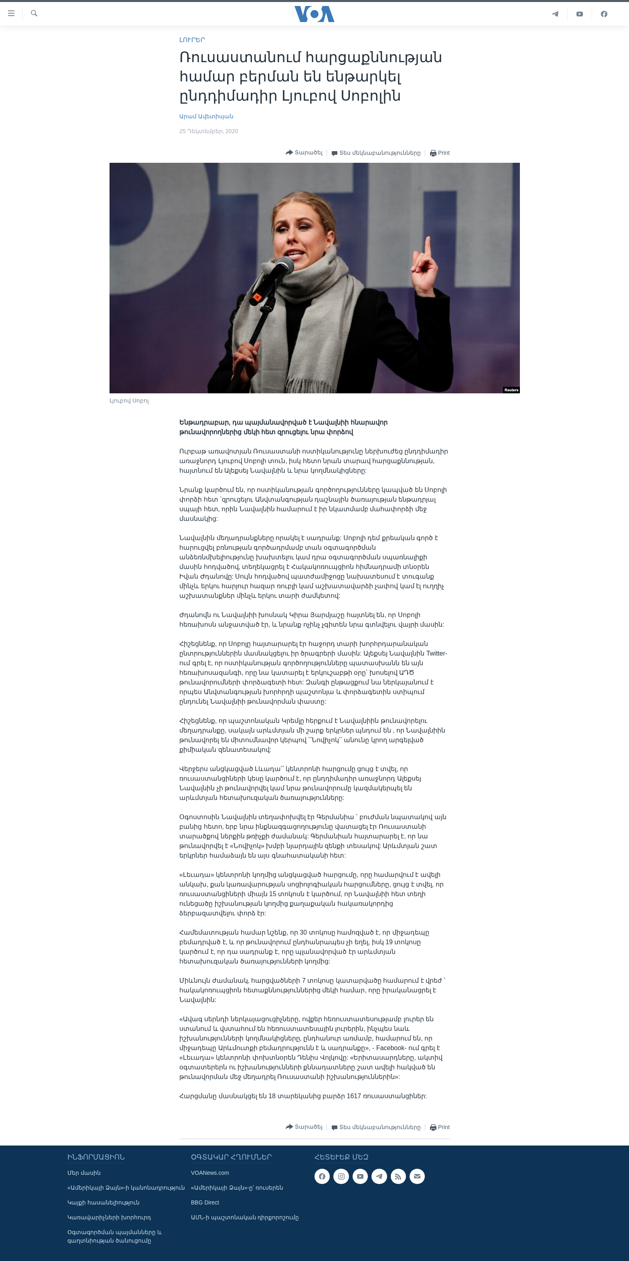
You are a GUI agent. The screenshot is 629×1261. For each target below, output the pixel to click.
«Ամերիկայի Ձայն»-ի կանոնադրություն (126, 1187)
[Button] (304, 153)
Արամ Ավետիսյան (206, 116)
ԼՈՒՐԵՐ (192, 39)
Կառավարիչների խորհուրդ (109, 1217)
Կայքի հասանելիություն (103, 1202)
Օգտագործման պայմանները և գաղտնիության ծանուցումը (114, 1236)
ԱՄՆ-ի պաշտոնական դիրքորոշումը (245, 1217)
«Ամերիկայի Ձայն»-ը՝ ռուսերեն (237, 1187)
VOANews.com (210, 1173)
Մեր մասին (84, 1173)
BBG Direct (205, 1202)
